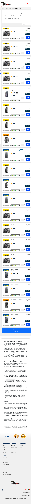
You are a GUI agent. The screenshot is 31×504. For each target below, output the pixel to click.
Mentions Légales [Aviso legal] (27, 493)
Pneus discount (5, 462)
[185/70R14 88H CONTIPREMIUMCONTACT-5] (28, 144)
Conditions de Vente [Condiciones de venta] (26, 492)
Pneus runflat (5, 459)
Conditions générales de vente (7, 475)
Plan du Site (5, 472)
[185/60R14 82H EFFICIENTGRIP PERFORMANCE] (28, 159)
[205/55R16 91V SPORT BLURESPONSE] (28, 114)
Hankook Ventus (14, 452)
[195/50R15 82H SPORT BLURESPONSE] (28, 52)
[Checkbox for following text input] (4, 38)
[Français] (27, 489)
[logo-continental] (23, 436)
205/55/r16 (21, 445)
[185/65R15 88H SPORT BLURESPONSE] (28, 67)
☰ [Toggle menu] (29, 4)
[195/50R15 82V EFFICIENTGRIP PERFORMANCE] (28, 294)
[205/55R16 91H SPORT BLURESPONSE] (28, 129)
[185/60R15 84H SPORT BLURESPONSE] (28, 219)
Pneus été (4, 460)
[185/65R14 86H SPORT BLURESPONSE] (28, 249)
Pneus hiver (5, 457)
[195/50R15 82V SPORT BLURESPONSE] (28, 82)
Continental (5, 445)
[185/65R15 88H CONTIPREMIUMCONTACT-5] (28, 309)
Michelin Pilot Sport (14, 449)
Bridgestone (5, 449)
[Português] (29, 489)
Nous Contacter (5, 469)
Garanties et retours (6, 470)
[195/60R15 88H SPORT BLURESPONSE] (28, 264)
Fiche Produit (27, 33)
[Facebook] (2, 489)
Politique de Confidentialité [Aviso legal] (25, 495)
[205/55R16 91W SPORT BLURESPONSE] (28, 174)
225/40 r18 (21, 447)
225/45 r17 (21, 450)
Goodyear (4, 452)
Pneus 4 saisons (6, 464)
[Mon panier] (27, 4)
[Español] (25, 489)
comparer (6, 38)
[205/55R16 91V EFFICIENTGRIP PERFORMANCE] (28, 189)
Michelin (4, 447)
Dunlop (4, 450)
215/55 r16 (21, 449)
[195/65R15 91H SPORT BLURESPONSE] (28, 37)
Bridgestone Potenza (14, 450)
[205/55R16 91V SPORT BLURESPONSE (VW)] (28, 97)
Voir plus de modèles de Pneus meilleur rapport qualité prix (16, 330)
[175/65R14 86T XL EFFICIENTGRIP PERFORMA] (28, 204)
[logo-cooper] (16, 436)
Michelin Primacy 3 (14, 447)
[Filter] (26, 24)
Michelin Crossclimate (15, 445)
